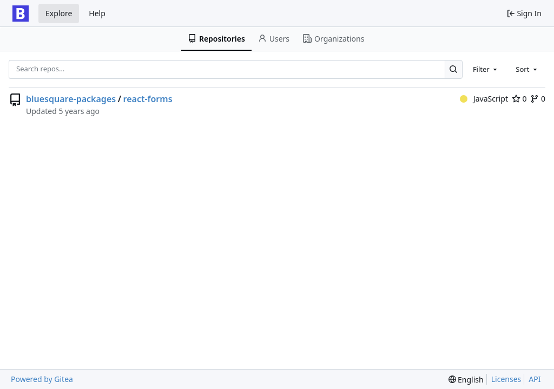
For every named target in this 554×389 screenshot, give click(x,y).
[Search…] (454, 69)
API (534, 379)
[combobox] (485, 69)
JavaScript (484, 98)
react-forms (148, 98)
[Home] (20, 13)
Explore (58, 13)
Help (97, 13)
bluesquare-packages (71, 98)
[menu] (466, 379)
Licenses (506, 379)
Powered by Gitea (42, 379)
